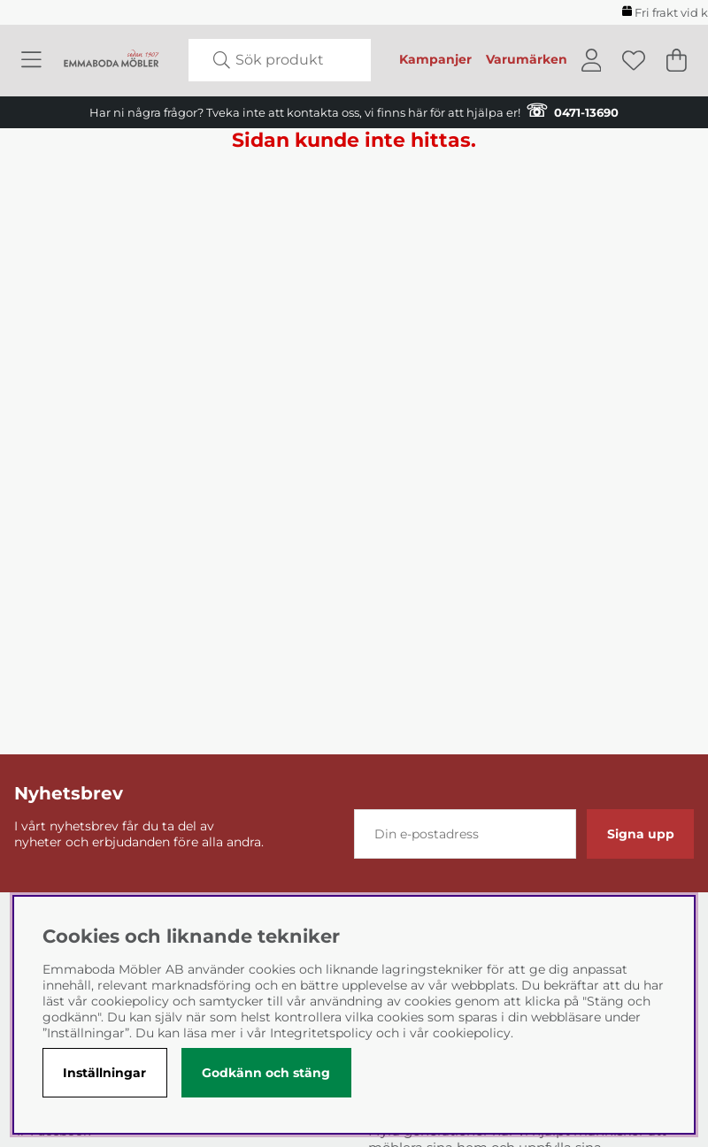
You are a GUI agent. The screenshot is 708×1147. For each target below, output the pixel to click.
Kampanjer (435, 59)
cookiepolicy (472, 1033)
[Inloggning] (591, 60)
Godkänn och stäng (266, 1073)
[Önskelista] (633, 60)
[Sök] (280, 60)
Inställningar (104, 1073)
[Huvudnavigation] (31, 60)
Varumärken (526, 59)
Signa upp (640, 834)
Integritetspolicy (321, 1033)
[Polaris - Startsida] (111, 60)
